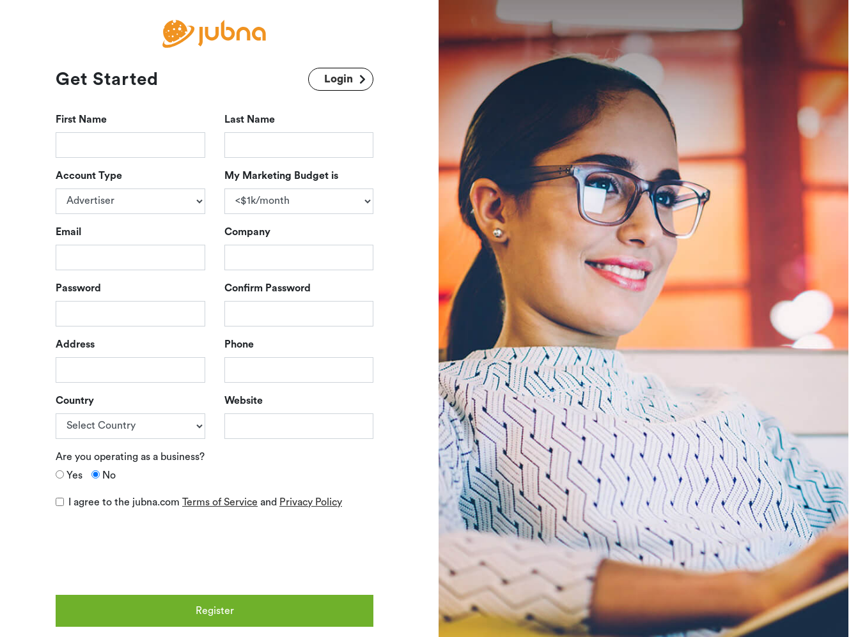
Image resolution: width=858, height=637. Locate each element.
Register (215, 611)
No (109, 475)
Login (338, 78)
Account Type (89, 176)
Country (75, 400)
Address (75, 344)
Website (243, 400)
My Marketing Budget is (281, 176)
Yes (74, 475)
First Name (81, 119)
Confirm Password (267, 288)
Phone (239, 344)
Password (78, 288)
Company (247, 232)
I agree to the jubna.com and (205, 502)
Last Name (249, 119)
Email (68, 232)
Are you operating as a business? (130, 457)
